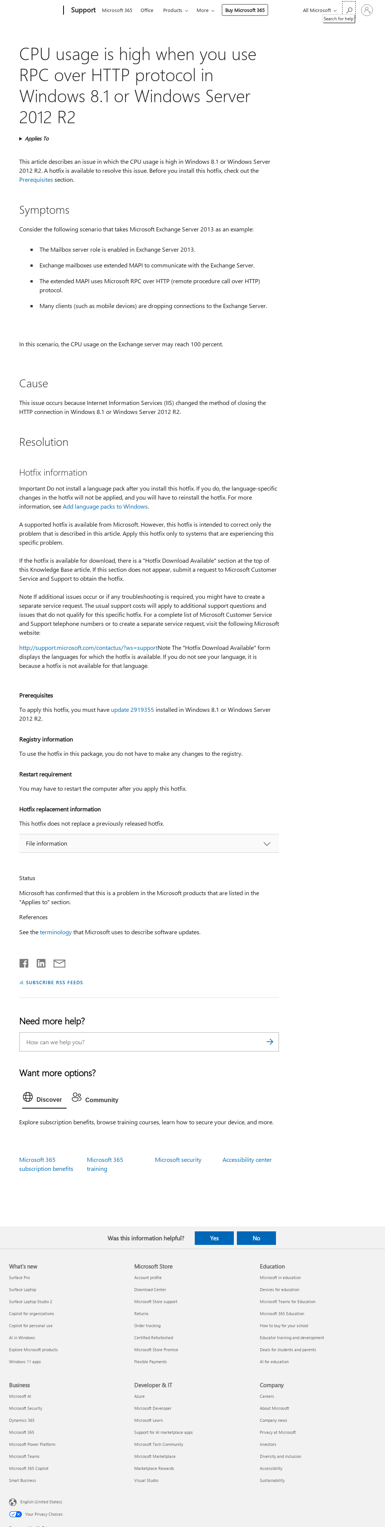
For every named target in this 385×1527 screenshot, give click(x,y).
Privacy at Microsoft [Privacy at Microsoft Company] (278, 1432)
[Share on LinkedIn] (38, 961)
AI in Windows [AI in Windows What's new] (22, 1337)
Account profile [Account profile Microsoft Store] (148, 1277)
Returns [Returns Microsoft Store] (141, 1313)
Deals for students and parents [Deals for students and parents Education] (288, 1349)
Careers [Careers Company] (267, 1396)
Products (172, 10)
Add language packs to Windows (105, 506)
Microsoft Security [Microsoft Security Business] (25, 1408)
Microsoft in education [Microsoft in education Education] (280, 1277)
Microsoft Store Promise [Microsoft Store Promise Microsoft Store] (156, 1349)
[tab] (44, 1099)
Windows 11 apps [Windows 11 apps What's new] (25, 1361)
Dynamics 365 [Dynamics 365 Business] (22, 1420)
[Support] (82, 10)
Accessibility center (247, 1159)
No (256, 1238)
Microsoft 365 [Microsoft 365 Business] (21, 1432)
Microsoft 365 (117, 10)
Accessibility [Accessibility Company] (271, 1468)
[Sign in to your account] (367, 10)
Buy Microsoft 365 (245, 10)
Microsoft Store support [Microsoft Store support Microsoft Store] (155, 1301)
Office (147, 10)
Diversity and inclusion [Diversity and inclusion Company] (280, 1456)
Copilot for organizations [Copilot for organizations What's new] (31, 1313)
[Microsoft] (35, 10)
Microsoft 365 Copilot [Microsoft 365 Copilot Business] (29, 1468)
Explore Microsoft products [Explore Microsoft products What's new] (33, 1349)
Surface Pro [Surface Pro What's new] (19, 1277)
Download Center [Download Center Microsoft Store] (150, 1289)
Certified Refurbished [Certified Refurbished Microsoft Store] (153, 1337)
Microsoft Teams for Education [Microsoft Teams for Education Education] (287, 1301)
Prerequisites (36, 179)
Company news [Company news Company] (273, 1420)
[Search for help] (349, 9)
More (203, 10)
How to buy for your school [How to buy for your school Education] (284, 1325)
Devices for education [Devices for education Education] (279, 1289)
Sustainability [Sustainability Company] (272, 1480)
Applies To (37, 138)
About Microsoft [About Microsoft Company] (274, 1408)
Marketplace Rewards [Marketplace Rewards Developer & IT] (154, 1468)
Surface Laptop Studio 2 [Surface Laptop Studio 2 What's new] (30, 1301)
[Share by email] (56, 961)
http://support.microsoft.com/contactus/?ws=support (88, 647)
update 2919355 (132, 709)
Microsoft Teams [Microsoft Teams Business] (24, 1456)
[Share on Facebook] (24, 961)
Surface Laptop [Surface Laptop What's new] (22, 1289)
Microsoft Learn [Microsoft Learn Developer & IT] (148, 1420)
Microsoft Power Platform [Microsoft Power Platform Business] (32, 1444)
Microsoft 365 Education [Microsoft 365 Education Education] (282, 1313)
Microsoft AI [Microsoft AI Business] (20, 1396)
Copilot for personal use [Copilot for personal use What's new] (31, 1325)
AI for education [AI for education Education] (274, 1361)
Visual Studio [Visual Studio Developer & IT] (146, 1480)
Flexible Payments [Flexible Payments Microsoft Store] (150, 1361)
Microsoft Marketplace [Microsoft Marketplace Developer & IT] (155, 1456)
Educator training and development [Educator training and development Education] (292, 1337)
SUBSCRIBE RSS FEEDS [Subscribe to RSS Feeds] (54, 982)
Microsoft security (178, 1159)
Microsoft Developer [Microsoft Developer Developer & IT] (152, 1408)
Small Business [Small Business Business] (22, 1480)
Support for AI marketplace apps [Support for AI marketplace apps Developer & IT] (163, 1432)
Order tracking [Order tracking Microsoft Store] (147, 1325)
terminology (56, 932)
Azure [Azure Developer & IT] (139, 1396)
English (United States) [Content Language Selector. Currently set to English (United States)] (41, 1501)
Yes (214, 1238)
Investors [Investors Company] (268, 1444)
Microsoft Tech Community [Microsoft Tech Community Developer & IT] (158, 1444)
